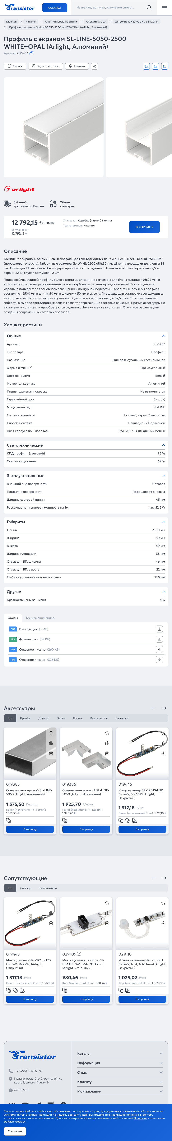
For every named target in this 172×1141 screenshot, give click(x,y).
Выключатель (99, 718)
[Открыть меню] (164, 7)
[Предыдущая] (153, 708)
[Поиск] (149, 7)
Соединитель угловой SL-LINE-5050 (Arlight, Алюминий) (85, 792)
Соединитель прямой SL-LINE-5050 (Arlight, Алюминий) (29, 792)
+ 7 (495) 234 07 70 (28, 1071)
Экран (61, 718)
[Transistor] (19, 7)
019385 (13, 784)
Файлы (13, 618)
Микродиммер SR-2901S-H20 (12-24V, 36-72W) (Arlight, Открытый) (141, 794)
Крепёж (25, 718)
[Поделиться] (94, 66)
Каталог (55, 8)
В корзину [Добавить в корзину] (144, 227)
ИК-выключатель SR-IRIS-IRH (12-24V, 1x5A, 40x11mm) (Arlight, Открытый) (142, 964)
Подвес (78, 718)
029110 (125, 954)
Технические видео (40, 618)
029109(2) (71, 954)
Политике (140, 1118)
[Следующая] (164, 708)
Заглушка (122, 718)
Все (10, 718)
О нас (82, 1072)
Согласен (15, 1131)
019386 (69, 784)
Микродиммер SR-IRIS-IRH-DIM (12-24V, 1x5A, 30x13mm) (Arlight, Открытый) (83, 964)
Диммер (43, 718)
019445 (125, 784)
